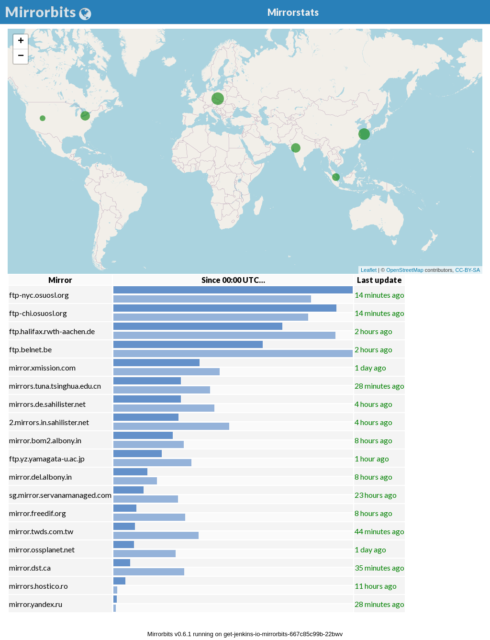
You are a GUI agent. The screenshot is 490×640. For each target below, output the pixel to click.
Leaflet (369, 270)
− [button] (21, 56)
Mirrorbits (48, 11)
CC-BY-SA (467, 270)
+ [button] (21, 41)
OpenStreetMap (404, 270)
